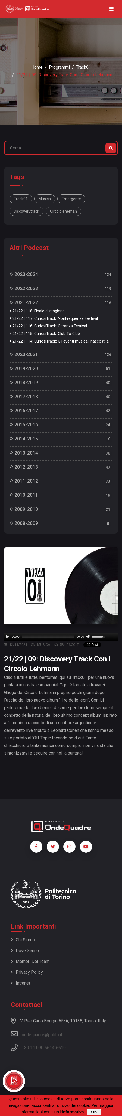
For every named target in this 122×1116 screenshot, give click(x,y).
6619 (61, 1047)
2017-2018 (24, 396)
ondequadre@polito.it (36, 1033)
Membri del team (30, 961)
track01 (21, 199)
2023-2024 (24, 274)
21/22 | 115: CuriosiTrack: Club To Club (45, 333)
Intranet (20, 983)
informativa (73, 1112)
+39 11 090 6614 (38, 1047)
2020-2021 (24, 354)
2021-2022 (24, 302)
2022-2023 (24, 288)
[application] (61, 637)
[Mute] (88, 636)
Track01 (83, 67)
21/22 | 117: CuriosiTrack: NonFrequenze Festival (54, 318)
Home (37, 67)
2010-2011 (24, 495)
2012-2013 (24, 467)
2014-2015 (24, 439)
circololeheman (63, 211)
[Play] (7, 636)
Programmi (59, 67)
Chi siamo (23, 939)
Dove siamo (25, 950)
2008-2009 (24, 523)
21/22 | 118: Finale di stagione (37, 311)
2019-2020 (24, 368)
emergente (71, 199)
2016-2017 (24, 410)
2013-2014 (24, 453)
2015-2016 (24, 424)
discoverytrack (26, 211)
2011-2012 (24, 481)
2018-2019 (24, 382)
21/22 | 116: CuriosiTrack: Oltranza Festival (48, 326)
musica (45, 199)
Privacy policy (27, 972)
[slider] (48, 636)
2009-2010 (24, 509)
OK (94, 1112)
